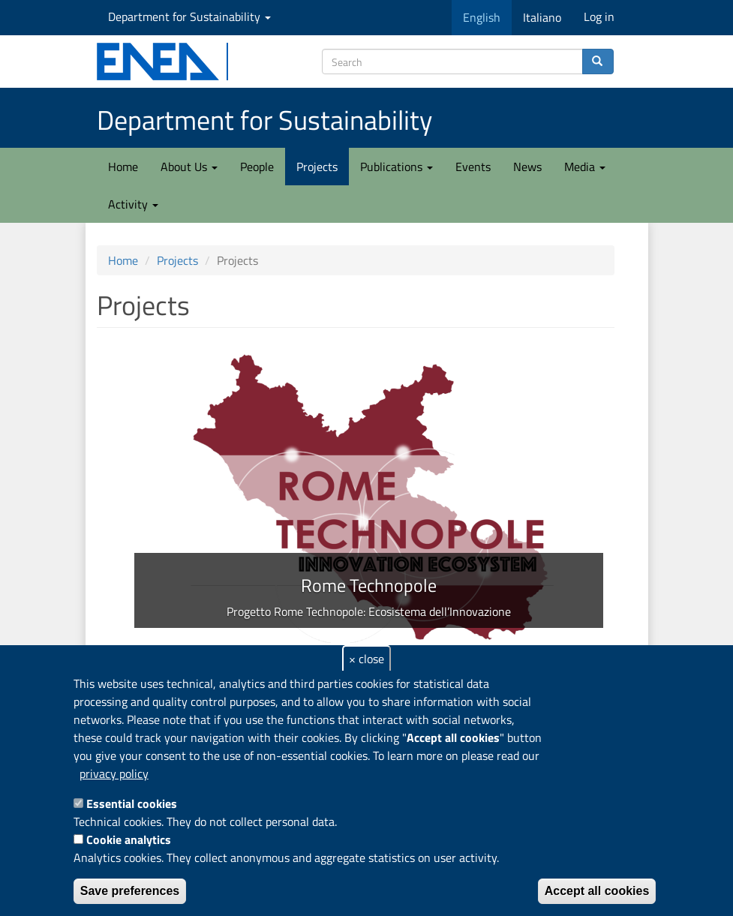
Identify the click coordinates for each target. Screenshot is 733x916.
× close (366, 659)
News (527, 167)
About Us (189, 167)
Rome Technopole (369, 585)
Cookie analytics (128, 839)
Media (584, 167)
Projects (317, 167)
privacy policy (114, 773)
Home (123, 167)
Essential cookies (131, 803)
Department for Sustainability (189, 17)
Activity (133, 204)
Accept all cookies (597, 890)
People (257, 167)
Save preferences (130, 890)
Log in (599, 17)
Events (473, 167)
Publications (396, 167)
